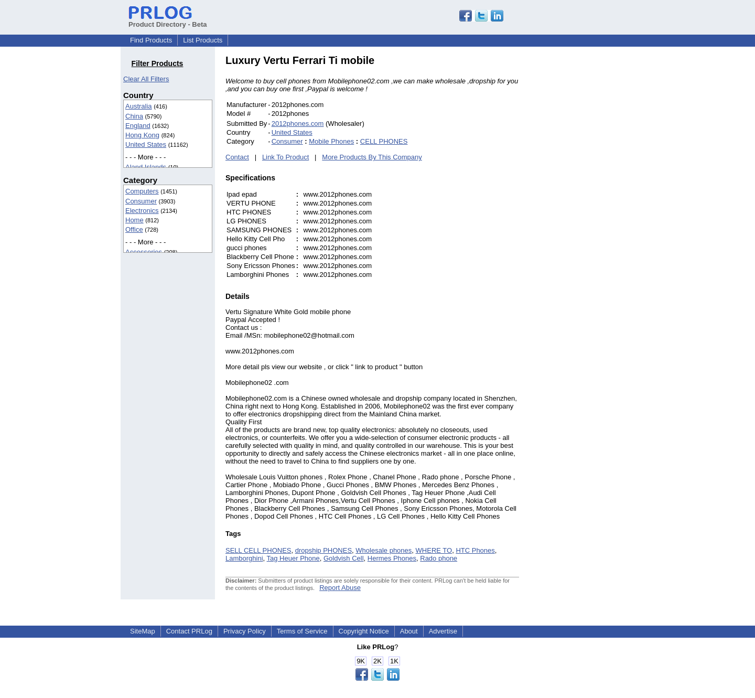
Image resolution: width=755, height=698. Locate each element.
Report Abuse (340, 588)
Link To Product (285, 157)
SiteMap (142, 631)
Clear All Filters (146, 79)
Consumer (141, 201)
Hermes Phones (392, 558)
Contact (237, 157)
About (409, 631)
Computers (142, 191)
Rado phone (438, 558)
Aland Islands (145, 167)
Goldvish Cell (343, 558)
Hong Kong (142, 135)
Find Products (151, 40)
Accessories (143, 252)
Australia (138, 106)
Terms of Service (302, 631)
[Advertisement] (590, 212)
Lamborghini (244, 558)
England (137, 126)
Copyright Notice (364, 631)
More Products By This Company (372, 157)
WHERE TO (434, 550)
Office (134, 229)
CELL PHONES (384, 141)
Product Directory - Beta (167, 20)
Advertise (443, 631)
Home (134, 220)
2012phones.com (298, 123)
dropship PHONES (323, 550)
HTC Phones (475, 550)
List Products (202, 40)
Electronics (142, 210)
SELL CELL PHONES (258, 550)
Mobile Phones (331, 141)
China (134, 116)
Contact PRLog (189, 631)
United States (145, 144)
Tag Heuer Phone (293, 558)
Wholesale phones (383, 550)
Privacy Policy (244, 631)
